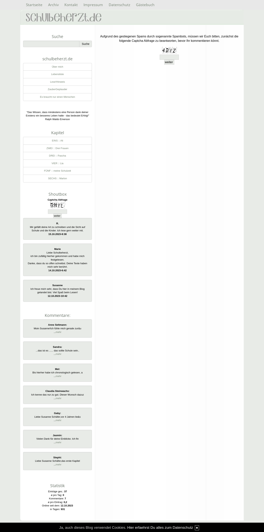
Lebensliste (57, 74)
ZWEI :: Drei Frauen (57, 148)
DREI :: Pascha (57, 155)
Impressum (93, 4)
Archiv (53, 4)
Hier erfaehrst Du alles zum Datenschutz (160, 528)
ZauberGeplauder (57, 89)
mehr (59, 332)
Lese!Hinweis (57, 81)
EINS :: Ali (57, 140)
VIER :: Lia (57, 163)
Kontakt (71, 4)
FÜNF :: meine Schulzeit (57, 170)
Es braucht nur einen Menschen (57, 96)
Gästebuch (145, 4)
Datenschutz (119, 4)
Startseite (34, 4)
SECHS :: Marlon (57, 178)
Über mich (57, 66)
